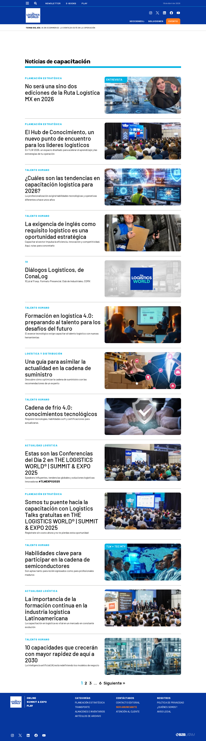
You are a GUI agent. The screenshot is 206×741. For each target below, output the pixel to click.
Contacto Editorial (128, 702)
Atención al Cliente (128, 711)
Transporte (82, 707)
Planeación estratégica (90, 702)
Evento (173, 21)
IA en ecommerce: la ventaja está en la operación (68, 28)
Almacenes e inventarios (90, 711)
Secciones (136, 21)
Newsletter (53, 3)
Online (31, 698)
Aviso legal (164, 711)
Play (84, 3)
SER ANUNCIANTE (126, 707)
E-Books (71, 3)
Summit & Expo (37, 702)
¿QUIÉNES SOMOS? (167, 707)
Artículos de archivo (88, 716)
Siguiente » (114, 683)
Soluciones (155, 21)
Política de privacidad (170, 702)
